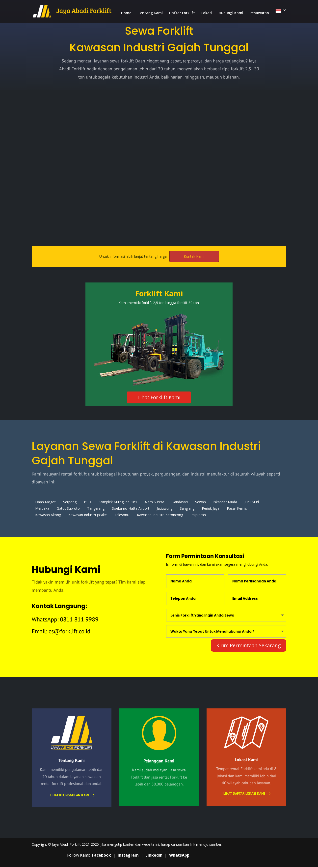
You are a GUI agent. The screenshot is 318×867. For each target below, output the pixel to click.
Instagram (128, 855)
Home (126, 13)
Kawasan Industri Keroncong (160, 514)
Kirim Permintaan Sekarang (248, 645)
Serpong (70, 502)
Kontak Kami (194, 256)
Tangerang (96, 508)
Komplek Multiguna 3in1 (118, 502)
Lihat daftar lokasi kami (244, 793)
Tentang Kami (150, 13)
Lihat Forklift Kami (158, 397)
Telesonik (122, 514)
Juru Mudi (252, 502)
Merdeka (42, 508)
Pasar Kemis (237, 508)
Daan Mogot (45, 502)
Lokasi (206, 13)
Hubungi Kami (231, 13)
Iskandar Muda (225, 502)
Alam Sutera (154, 502)
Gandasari (180, 502)
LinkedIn (153, 855)
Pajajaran (198, 514)
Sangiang (187, 508)
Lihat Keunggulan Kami (69, 795)
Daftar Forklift (182, 13)
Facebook (101, 855)
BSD (87, 502)
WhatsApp (179, 855)
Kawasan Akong (48, 514)
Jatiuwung (164, 508)
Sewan (200, 502)
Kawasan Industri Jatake (87, 514)
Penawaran (259, 13)
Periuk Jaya (210, 508)
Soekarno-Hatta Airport (130, 508)
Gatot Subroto (68, 508)
